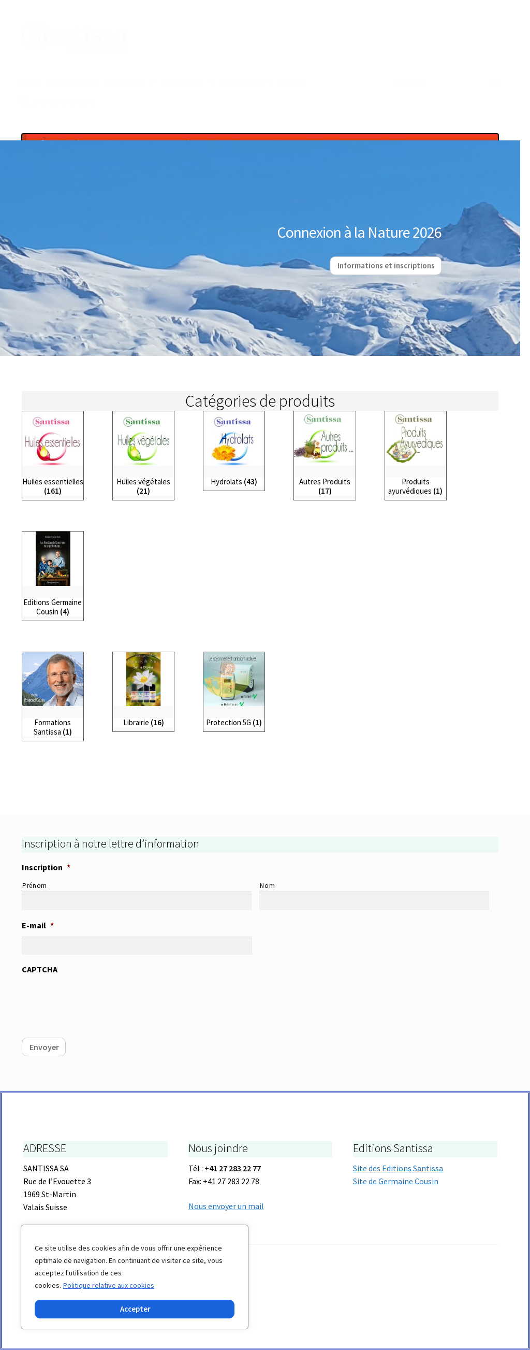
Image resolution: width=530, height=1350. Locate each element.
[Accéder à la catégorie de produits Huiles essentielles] (52, 454)
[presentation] (100, 1001)
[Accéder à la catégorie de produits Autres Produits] (324, 454)
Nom (267, 886)
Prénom (34, 886)
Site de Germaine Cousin (395, 1181)
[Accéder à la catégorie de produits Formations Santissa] (52, 695)
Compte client (182, 83)
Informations (124, 83)
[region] (134, 1277)
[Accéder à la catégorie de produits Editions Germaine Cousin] (52, 574)
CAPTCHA (39, 970)
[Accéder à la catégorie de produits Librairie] (143, 690)
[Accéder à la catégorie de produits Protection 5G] (233, 690)
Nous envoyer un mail (226, 1206)
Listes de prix (241, 83)
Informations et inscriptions (386, 266)
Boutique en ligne (72, 83)
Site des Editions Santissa (398, 1169)
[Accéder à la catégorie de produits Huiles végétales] (143, 454)
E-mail (38, 926)
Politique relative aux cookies (108, 1285)
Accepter (135, 1309)
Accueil (28, 83)
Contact (292, 83)
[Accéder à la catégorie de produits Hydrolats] (233, 449)
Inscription (46, 868)
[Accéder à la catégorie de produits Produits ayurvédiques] (415, 454)
